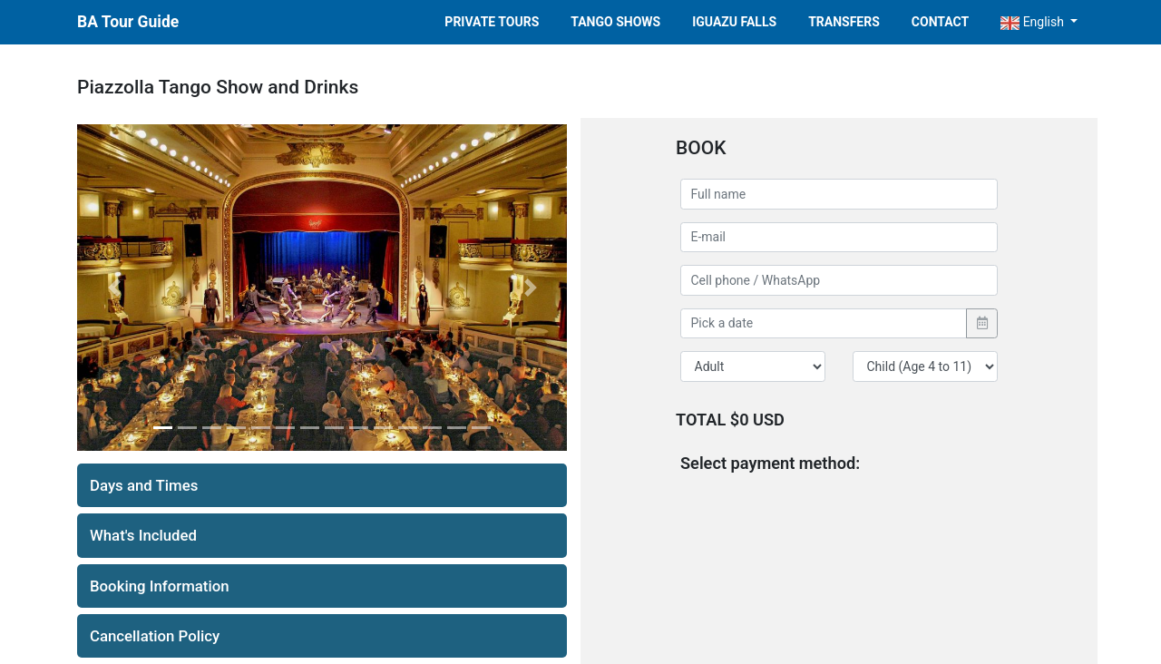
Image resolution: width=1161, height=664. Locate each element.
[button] (114, 287)
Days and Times (144, 485)
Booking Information (159, 586)
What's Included (143, 535)
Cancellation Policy (155, 636)
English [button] (1033, 22)
